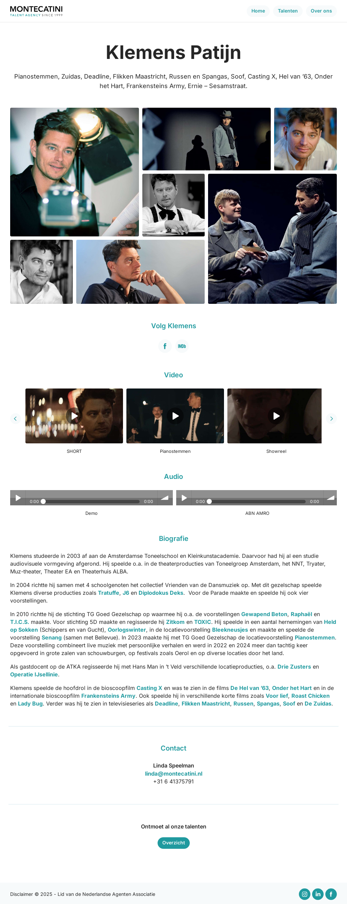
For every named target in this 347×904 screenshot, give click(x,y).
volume (164, 497)
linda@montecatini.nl (174, 772)
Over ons (321, 11)
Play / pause (17, 497)
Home (258, 11)
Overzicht (173, 841)
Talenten (288, 11)
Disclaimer (21, 893)
